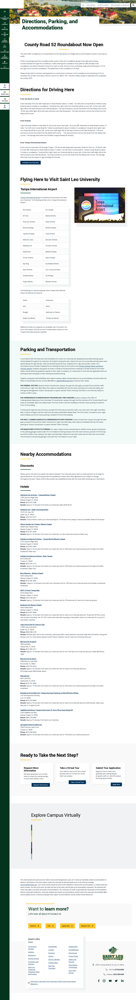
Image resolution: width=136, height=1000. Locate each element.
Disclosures (73, 953)
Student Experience (91, 5)
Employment (73, 947)
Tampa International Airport (30, 197)
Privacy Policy (73, 956)
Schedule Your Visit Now (30, 163)
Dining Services (33, 959)
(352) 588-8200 (118, 974)
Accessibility (52, 947)
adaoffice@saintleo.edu (64, 381)
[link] (41, 785)
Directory (51, 953)
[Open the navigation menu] (5, 11)
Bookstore (32, 955)
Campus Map (53, 963)
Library (50, 956)
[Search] (133, 5)
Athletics (31, 952)
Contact (51, 950)
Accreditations (74, 950)
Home (83, 5)
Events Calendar (54, 959)
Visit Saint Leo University (103, 5)
